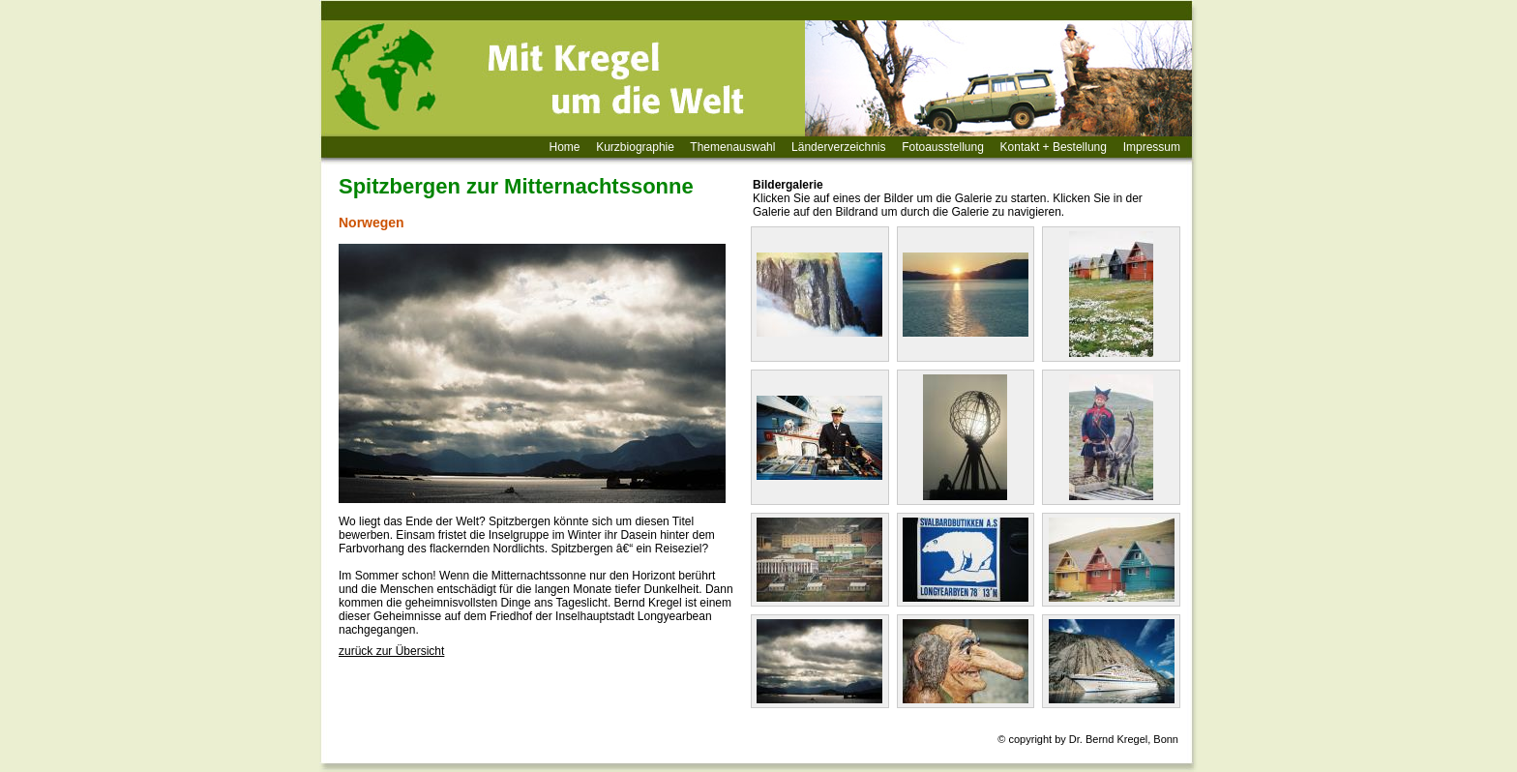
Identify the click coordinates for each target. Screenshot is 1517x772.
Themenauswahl (732, 147)
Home (565, 147)
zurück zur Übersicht (391, 651)
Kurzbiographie (635, 147)
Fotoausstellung (943, 147)
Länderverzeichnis (838, 147)
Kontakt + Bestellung (1053, 147)
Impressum (1151, 147)
